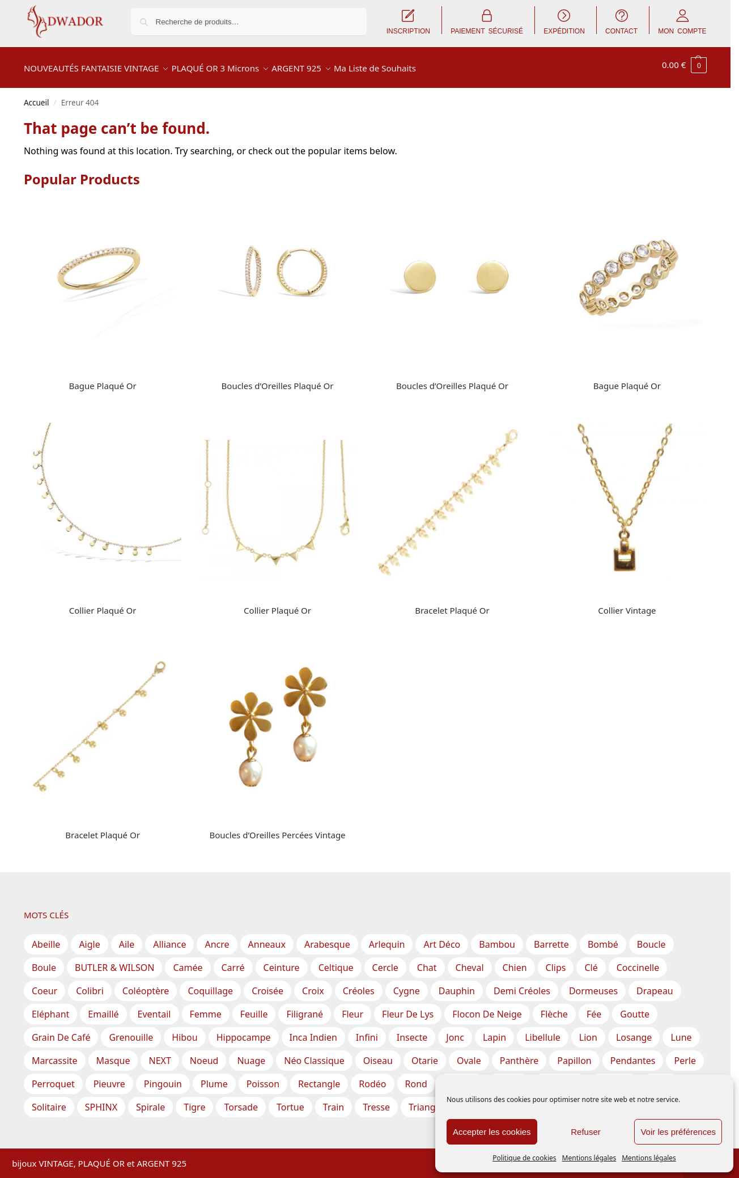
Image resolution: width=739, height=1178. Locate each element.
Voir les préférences (678, 1132)
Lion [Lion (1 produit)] (588, 1031)
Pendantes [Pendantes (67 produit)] (633, 1054)
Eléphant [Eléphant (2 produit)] (50, 1008)
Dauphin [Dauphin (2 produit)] (457, 984)
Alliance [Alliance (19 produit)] (169, 938)
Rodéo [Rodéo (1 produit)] (372, 1077)
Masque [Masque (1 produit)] (113, 1054)
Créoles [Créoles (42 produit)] (359, 984)
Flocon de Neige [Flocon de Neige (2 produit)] (487, 1008)
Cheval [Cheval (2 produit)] (470, 961)
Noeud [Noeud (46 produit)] (204, 1054)
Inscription (113, 1147)
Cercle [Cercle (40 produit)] (385, 961)
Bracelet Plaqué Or (452, 604)
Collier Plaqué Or (103, 604)
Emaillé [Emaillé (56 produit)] (103, 1008)
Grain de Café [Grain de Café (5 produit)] (61, 1031)
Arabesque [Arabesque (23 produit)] (327, 938)
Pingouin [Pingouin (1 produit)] (163, 1077)
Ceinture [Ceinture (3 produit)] (282, 961)
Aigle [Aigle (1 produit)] (89, 938)
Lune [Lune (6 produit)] (680, 1031)
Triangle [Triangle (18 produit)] (426, 1101)
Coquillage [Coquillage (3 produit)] (210, 984)
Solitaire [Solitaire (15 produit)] (49, 1101)
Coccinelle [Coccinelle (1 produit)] (638, 961)
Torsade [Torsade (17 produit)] (241, 1101)
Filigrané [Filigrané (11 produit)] (304, 1008)
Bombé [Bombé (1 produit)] (603, 938)
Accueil (36, 96)
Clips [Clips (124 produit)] (556, 961)
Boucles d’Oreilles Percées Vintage (277, 828)
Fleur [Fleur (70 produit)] (352, 1008)
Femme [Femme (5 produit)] (206, 1008)
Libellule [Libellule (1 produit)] (542, 1031)
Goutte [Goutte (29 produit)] (634, 1008)
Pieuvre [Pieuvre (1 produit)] (109, 1077)
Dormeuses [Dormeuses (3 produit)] (593, 984)
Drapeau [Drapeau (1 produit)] (654, 984)
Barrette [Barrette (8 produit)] (551, 938)
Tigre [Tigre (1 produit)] (194, 1101)
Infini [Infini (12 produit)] (367, 1031)
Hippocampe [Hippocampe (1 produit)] (243, 1031)
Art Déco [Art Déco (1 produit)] (441, 938)
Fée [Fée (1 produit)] (594, 1008)
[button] (684, 65)
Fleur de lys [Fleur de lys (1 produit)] (408, 1008)
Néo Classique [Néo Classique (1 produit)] (314, 1054)
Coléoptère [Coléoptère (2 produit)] (145, 984)
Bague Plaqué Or (103, 379)
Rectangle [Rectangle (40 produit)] (319, 1077)
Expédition (163, 1147)
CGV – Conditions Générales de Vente (265, 1147)
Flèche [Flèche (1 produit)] (554, 1008)
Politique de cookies (524, 1158)
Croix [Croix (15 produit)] (313, 984)
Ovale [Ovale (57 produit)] (469, 1054)
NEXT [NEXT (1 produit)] (159, 1054)
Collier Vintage (627, 604)
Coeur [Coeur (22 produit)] (44, 984)
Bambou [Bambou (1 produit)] (497, 938)
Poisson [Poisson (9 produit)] (263, 1077)
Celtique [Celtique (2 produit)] (336, 961)
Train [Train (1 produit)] (333, 1101)
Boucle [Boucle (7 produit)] (651, 938)
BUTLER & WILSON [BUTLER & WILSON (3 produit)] (114, 961)
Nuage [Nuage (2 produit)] (251, 1054)
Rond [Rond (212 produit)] (416, 1077)
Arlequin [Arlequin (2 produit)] (387, 938)
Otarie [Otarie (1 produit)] (424, 1054)
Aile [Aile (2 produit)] (127, 938)
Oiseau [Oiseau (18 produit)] (378, 1054)
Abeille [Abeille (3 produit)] (46, 938)
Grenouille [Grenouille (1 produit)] (131, 1031)
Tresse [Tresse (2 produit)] (376, 1101)
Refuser (586, 1132)
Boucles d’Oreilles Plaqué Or (278, 379)
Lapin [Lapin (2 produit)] (494, 1031)
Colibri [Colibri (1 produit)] (90, 984)
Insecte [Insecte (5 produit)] (412, 1031)
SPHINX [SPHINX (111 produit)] (101, 1101)
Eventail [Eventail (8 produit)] (154, 1008)
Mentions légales (589, 1158)
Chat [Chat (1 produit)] (427, 961)
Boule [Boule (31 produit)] (44, 961)
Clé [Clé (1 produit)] (590, 961)
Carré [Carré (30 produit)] (233, 961)
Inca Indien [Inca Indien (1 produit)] (313, 1031)
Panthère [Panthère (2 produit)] (519, 1054)
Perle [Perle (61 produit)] (684, 1054)
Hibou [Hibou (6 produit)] (184, 1031)
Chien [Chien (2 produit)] (515, 961)
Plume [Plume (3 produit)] (214, 1077)
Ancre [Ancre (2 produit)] (217, 938)
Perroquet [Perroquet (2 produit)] (53, 1077)
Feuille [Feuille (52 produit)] (254, 1008)
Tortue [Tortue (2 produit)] (290, 1101)
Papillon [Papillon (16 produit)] (574, 1054)
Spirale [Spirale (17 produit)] (150, 1101)
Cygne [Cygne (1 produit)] (406, 984)
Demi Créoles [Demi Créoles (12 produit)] (522, 984)
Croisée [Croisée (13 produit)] (267, 984)
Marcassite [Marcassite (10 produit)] (55, 1054)
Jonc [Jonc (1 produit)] (455, 1031)
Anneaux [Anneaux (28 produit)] (267, 938)
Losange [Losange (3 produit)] (634, 1031)
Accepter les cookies (492, 1132)
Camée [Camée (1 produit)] (187, 961)
